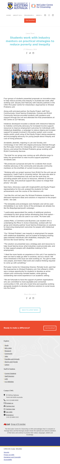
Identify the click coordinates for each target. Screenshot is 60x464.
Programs (29, 15)
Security (6, 452)
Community (8, 353)
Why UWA (8, 348)
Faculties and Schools (12, 359)
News (39, 15)
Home (8, 15)
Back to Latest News (30, 310)
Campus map (10, 409)
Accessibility (8, 459)
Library (7, 365)
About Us (17, 15)
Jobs (6, 356)
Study (7, 345)
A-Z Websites (9, 382)
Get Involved (30, 20)
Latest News (30, 33)
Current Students (10, 373)
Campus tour (10, 406)
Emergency (10, 415)
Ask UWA (9, 412)
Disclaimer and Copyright (12, 457)
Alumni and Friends (11, 362)
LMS (6, 379)
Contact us (9, 403)
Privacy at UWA (9, 454)
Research (8, 351)
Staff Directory (9, 376)
